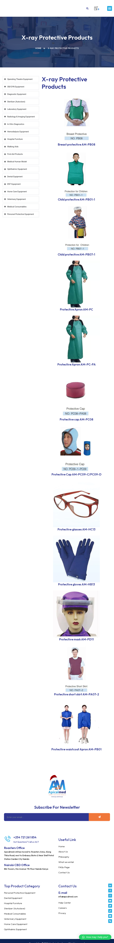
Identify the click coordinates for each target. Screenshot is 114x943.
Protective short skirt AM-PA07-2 (76, 694)
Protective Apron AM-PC (76, 309)
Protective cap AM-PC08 (76, 419)
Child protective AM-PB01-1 (76, 199)
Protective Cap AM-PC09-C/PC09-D (76, 474)
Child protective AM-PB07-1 (76, 254)
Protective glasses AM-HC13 (76, 529)
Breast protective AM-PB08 (76, 144)
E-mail (62, 893)
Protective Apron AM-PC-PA (76, 364)
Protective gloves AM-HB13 (76, 584)
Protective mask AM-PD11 (76, 639)
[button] (109, 8)
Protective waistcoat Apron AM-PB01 (76, 749)
